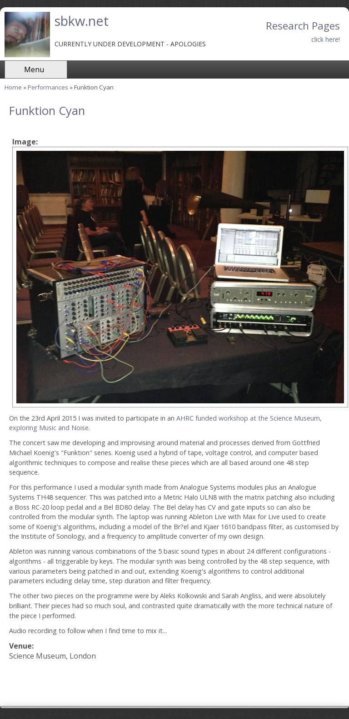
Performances (48, 87)
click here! (325, 39)
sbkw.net (82, 21)
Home (13, 87)
